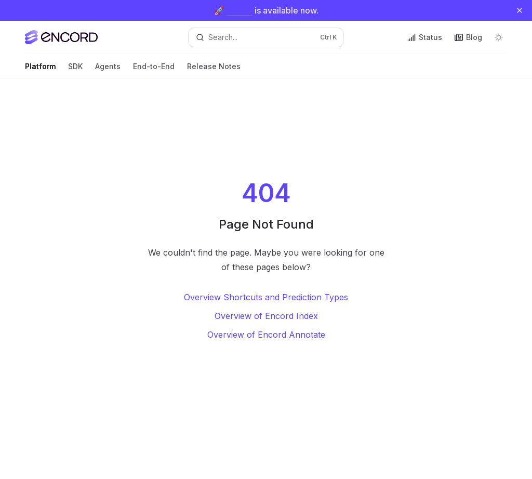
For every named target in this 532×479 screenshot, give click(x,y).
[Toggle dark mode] (498, 37)
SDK (75, 70)
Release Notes (214, 70)
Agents (108, 70)
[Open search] (266, 37)
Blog (468, 37)
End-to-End (154, 70)
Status (424, 37)
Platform (40, 70)
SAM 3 (239, 10)
